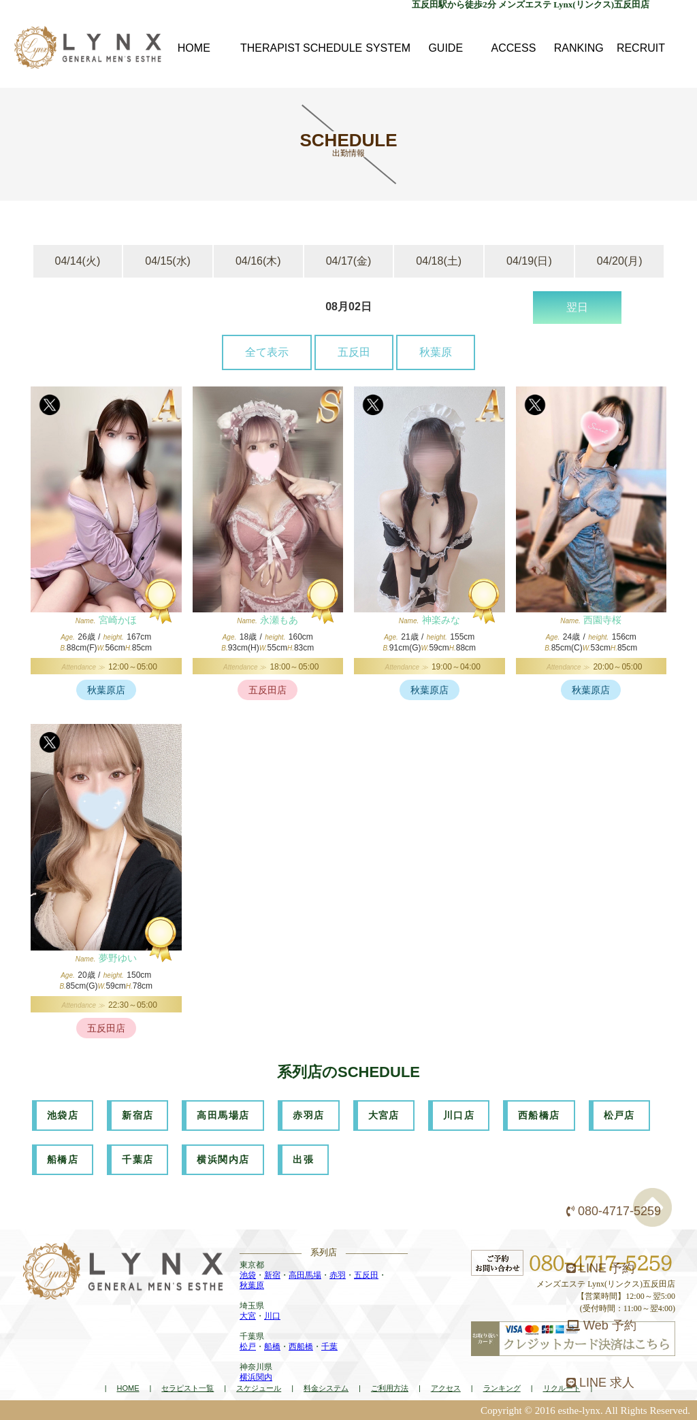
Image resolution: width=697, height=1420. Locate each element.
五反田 (354, 352)
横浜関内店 (223, 1159)
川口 (272, 1316)
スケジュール (258, 1388)
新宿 (272, 1275)
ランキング (502, 1388)
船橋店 (62, 1159)
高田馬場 (305, 1275)
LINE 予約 (600, 1268)
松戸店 (619, 1115)
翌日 (577, 307)
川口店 (458, 1115)
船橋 (272, 1346)
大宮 (248, 1316)
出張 (303, 1159)
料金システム (326, 1388)
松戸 (248, 1346)
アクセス (446, 1388)
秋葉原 (435, 352)
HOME (127, 1388)
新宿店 (137, 1115)
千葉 (329, 1346)
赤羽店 (308, 1115)
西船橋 (301, 1346)
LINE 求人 (600, 1382)
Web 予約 (601, 1325)
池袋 (248, 1275)
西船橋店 (539, 1115)
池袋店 (62, 1115)
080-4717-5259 (613, 1211)
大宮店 (384, 1115)
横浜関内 (256, 1377)
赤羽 (337, 1275)
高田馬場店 (223, 1115)
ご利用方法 (389, 1388)
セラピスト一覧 (187, 1388)
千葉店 (137, 1159)
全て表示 (267, 352)
